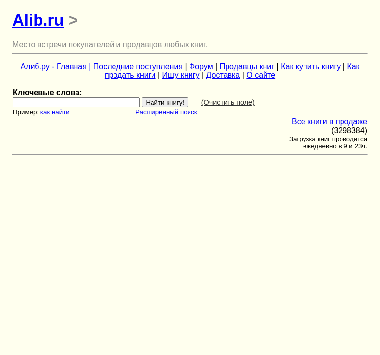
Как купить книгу (311, 66)
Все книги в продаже (329, 121)
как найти (55, 112)
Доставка (223, 75)
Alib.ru (38, 20)
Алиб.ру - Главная (53, 66)
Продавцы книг (247, 66)
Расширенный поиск (166, 112)
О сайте (260, 75)
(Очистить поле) (228, 102)
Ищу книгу (181, 75)
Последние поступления (138, 66)
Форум (201, 66)
